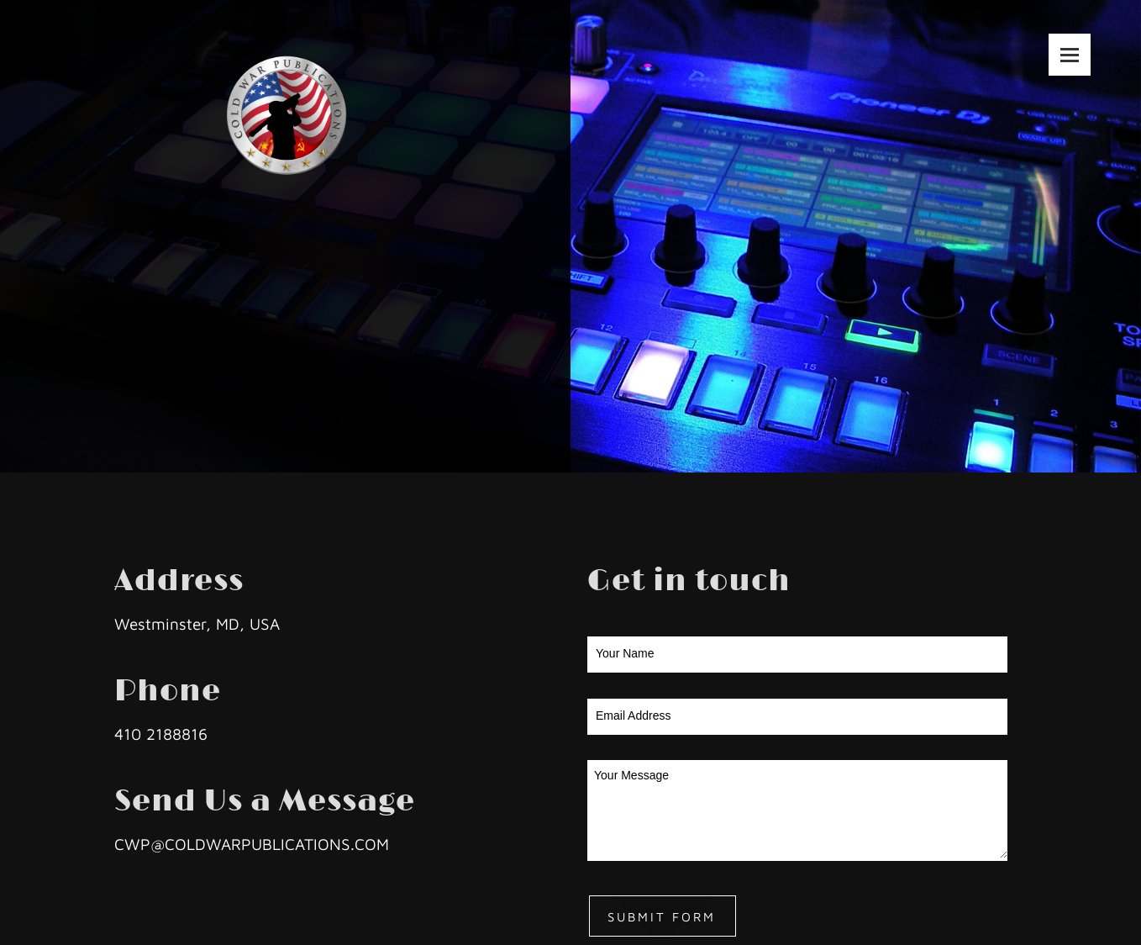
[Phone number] (1018, 413)
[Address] (1068, 413)
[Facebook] (1094, 413)
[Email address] (1043, 413)
